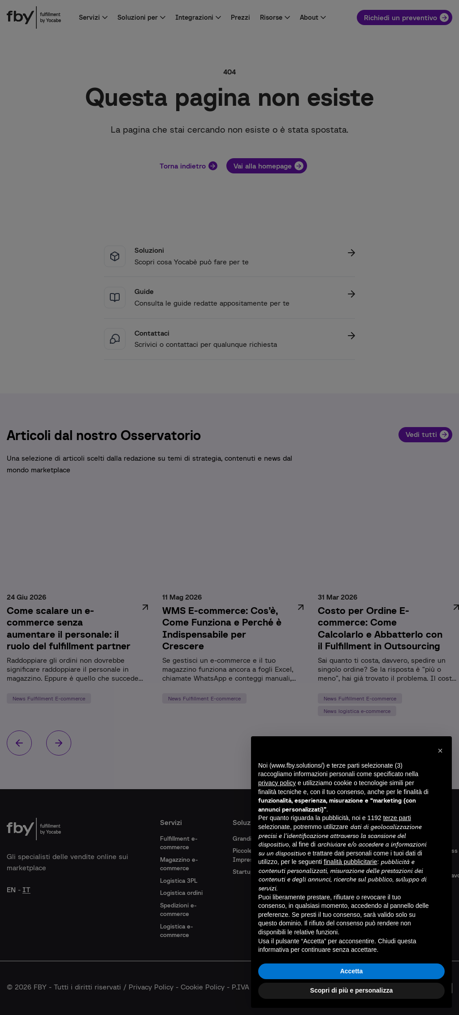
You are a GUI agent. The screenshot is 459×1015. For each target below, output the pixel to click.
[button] (440, 750)
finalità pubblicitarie (350, 861)
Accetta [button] (351, 971)
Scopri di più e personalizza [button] (351, 990)
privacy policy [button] (277, 782)
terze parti (397, 817)
